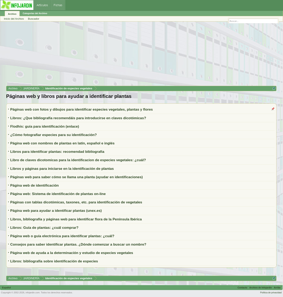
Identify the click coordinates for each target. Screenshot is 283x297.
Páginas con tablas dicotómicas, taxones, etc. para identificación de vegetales (76, 202)
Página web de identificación (34, 185)
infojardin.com (33, 292)
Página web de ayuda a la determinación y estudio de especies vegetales (71, 253)
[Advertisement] (129, 55)
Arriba (277, 287)
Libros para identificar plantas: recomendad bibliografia (57, 152)
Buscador (33, 18)
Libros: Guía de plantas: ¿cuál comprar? (44, 228)
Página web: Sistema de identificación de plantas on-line (58, 194)
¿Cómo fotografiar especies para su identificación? (53, 135)
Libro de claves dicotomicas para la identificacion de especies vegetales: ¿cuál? (78, 160)
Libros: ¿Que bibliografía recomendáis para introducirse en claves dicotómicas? (78, 118)
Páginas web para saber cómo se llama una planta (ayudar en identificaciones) (76, 177)
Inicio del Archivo (14, 18)
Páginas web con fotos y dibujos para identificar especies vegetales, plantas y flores (81, 109)
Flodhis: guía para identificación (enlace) (44, 126)
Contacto (242, 287)
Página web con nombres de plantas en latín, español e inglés (62, 143)
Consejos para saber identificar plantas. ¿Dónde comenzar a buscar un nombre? (78, 244)
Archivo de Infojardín (260, 287)
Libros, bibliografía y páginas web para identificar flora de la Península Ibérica (76, 219)
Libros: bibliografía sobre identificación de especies (54, 261)
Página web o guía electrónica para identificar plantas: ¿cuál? (62, 236)
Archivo (12, 14)
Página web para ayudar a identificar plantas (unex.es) (56, 211)
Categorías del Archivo (35, 13)
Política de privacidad (271, 292)
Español (6, 287)
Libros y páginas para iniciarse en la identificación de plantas (62, 169)
